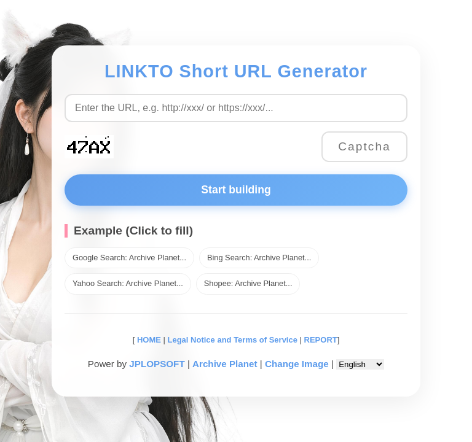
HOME (148, 339)
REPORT (320, 339)
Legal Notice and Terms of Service (232, 339)
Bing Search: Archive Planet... (259, 257)
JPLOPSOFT (156, 364)
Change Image (297, 364)
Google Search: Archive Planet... (129, 257)
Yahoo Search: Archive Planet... (128, 283)
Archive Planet (225, 364)
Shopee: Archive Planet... (248, 283)
